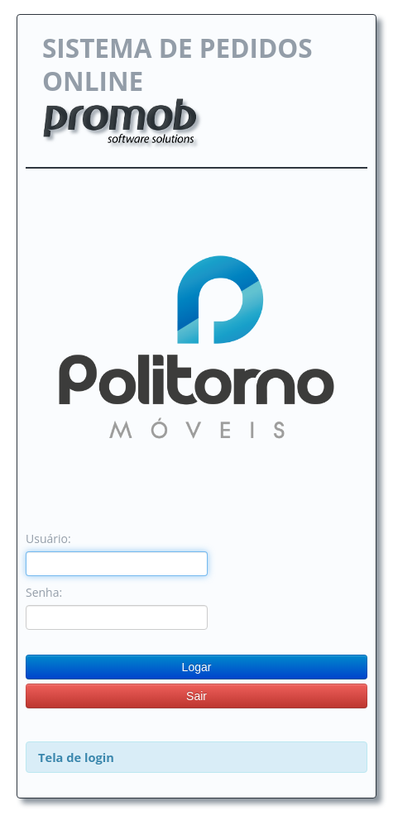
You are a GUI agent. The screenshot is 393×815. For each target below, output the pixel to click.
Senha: (44, 592)
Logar (197, 667)
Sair (196, 696)
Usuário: (48, 538)
